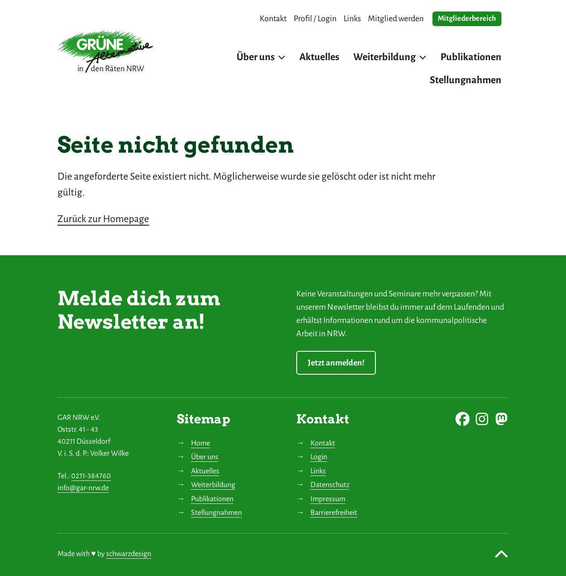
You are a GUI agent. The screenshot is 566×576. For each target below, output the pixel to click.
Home (200, 443)
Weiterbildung (213, 485)
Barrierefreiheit (333, 513)
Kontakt (322, 443)
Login (318, 457)
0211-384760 (91, 476)
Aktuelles (205, 471)
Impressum (327, 499)
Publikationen (212, 499)
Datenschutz (329, 485)
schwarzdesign (128, 554)
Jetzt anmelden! (336, 362)
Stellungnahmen (216, 513)
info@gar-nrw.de (83, 488)
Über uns (204, 457)
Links (318, 471)
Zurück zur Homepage (103, 219)
